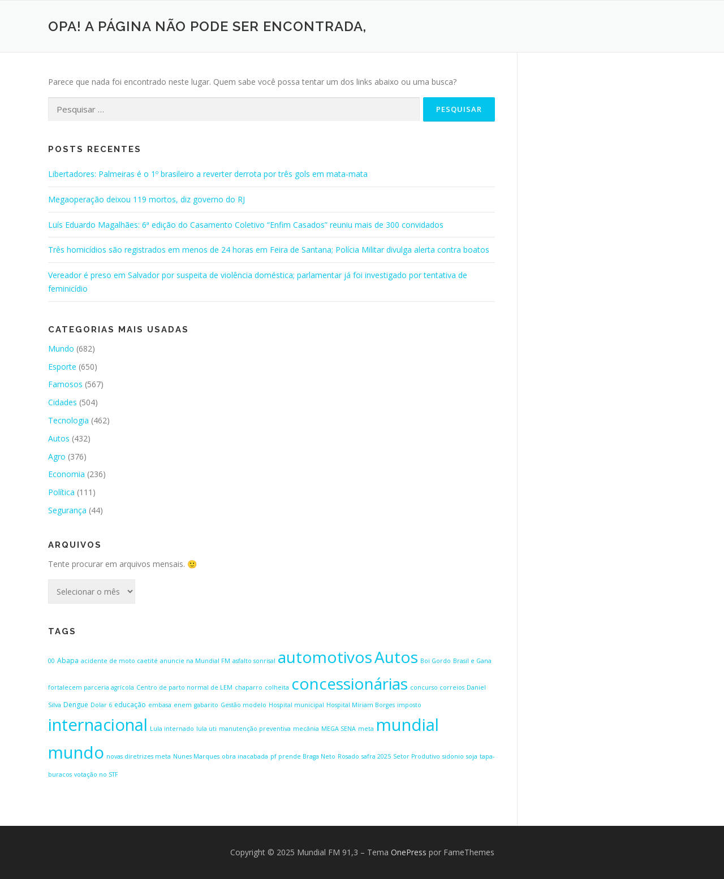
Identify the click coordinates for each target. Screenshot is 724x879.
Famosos (65, 384)
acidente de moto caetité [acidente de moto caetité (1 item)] (119, 661)
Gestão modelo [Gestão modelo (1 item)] (243, 705)
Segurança (67, 510)
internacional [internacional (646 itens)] (98, 724)
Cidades (62, 402)
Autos (59, 438)
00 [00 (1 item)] (51, 661)
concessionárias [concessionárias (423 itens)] (349, 683)
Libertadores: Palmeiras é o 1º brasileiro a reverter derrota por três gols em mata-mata (208, 173)
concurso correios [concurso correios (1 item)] (437, 687)
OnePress (408, 852)
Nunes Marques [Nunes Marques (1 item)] (196, 756)
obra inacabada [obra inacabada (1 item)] (245, 756)
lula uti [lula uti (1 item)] (206, 729)
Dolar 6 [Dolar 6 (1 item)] (101, 705)
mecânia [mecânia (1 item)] (306, 729)
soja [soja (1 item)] (471, 756)
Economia (66, 474)
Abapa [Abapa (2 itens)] (68, 660)
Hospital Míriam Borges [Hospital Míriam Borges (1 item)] (360, 705)
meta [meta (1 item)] (366, 729)
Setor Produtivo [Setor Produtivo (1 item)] (416, 756)
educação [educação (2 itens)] (130, 704)
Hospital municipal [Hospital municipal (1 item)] (296, 705)
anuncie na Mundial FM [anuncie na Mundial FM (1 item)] (195, 661)
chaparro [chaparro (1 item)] (248, 687)
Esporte (62, 366)
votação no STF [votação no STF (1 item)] (96, 774)
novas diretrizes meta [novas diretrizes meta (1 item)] (138, 756)
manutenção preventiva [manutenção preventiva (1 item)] (255, 729)
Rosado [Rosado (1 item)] (348, 756)
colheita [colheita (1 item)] (277, 687)
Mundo (61, 348)
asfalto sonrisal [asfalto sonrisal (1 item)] (253, 661)
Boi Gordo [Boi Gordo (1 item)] (435, 661)
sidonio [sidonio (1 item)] (453, 756)
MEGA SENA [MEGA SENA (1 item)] (338, 729)
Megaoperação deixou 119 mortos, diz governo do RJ (146, 199)
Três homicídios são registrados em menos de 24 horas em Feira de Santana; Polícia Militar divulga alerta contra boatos (268, 249)
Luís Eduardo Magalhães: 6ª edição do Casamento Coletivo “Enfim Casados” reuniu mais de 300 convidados (245, 224)
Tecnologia (68, 420)
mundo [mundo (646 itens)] (76, 752)
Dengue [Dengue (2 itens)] (75, 704)
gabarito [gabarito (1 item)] (206, 705)
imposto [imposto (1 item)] (409, 705)
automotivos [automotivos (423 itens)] (325, 657)
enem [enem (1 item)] (183, 705)
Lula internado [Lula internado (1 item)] (172, 729)
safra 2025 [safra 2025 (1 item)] (376, 756)
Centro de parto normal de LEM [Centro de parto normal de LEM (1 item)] (184, 687)
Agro (57, 456)
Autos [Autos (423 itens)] (396, 657)
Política (61, 492)
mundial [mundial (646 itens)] (407, 724)
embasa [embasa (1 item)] (159, 705)
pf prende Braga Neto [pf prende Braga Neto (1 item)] (302, 756)
